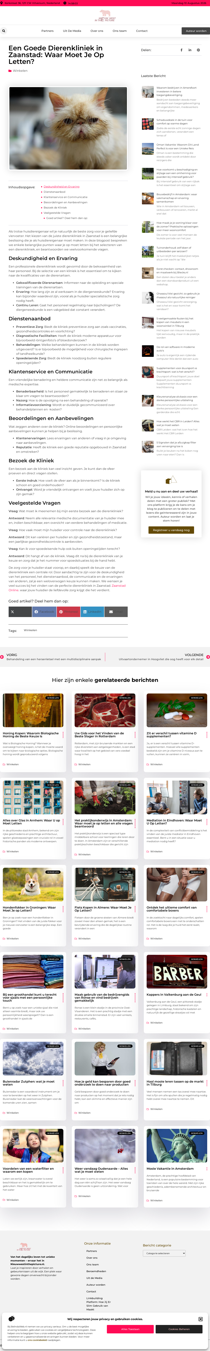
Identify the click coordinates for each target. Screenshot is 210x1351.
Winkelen (20, 70)
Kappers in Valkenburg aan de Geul (174, 994)
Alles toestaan (130, 1329)
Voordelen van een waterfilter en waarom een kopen (28, 1170)
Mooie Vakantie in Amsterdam (170, 1168)
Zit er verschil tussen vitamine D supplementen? (171, 735)
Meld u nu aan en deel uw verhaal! (171, 491)
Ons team (120, 31)
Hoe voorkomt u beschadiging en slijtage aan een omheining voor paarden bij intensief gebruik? (177, 173)
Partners (47, 31)
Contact (142, 31)
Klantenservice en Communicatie (65, 197)
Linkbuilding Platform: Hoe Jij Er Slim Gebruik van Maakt (98, 1304)
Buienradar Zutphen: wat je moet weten (29, 1083)
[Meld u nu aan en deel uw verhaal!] (171, 479)
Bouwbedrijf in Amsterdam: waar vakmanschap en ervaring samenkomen (177, 198)
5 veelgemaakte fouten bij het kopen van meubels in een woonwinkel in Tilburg (175, 322)
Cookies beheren (179, 1329)
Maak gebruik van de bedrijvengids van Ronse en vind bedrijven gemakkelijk (102, 997)
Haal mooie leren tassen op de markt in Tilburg (175, 1083)
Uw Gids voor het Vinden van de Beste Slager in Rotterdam (99, 735)
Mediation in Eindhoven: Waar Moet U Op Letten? (174, 822)
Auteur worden (95, 1284)
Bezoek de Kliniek (55, 207)
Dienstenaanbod (54, 192)
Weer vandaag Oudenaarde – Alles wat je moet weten (101, 1170)
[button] (200, 1319)
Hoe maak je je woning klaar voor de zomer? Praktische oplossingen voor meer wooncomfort (177, 226)
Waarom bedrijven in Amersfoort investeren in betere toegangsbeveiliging (176, 91)
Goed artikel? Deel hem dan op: (67, 218)
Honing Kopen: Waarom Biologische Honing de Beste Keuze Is (31, 735)
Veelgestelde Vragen (57, 212)
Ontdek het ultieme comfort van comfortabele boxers (172, 909)
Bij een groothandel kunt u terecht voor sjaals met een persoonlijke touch (30, 997)
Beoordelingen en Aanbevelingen (65, 202)
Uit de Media (94, 1277)
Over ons (97, 31)
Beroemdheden (96, 1271)
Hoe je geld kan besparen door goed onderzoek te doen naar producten (102, 1083)
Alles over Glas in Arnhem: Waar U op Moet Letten (31, 822)
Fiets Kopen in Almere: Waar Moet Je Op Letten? (103, 909)
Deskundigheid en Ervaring (62, 186)
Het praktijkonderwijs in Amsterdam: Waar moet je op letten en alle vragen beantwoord (104, 823)
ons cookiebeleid (37, 1340)
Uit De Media (72, 31)
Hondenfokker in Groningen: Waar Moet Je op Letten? (29, 909)
